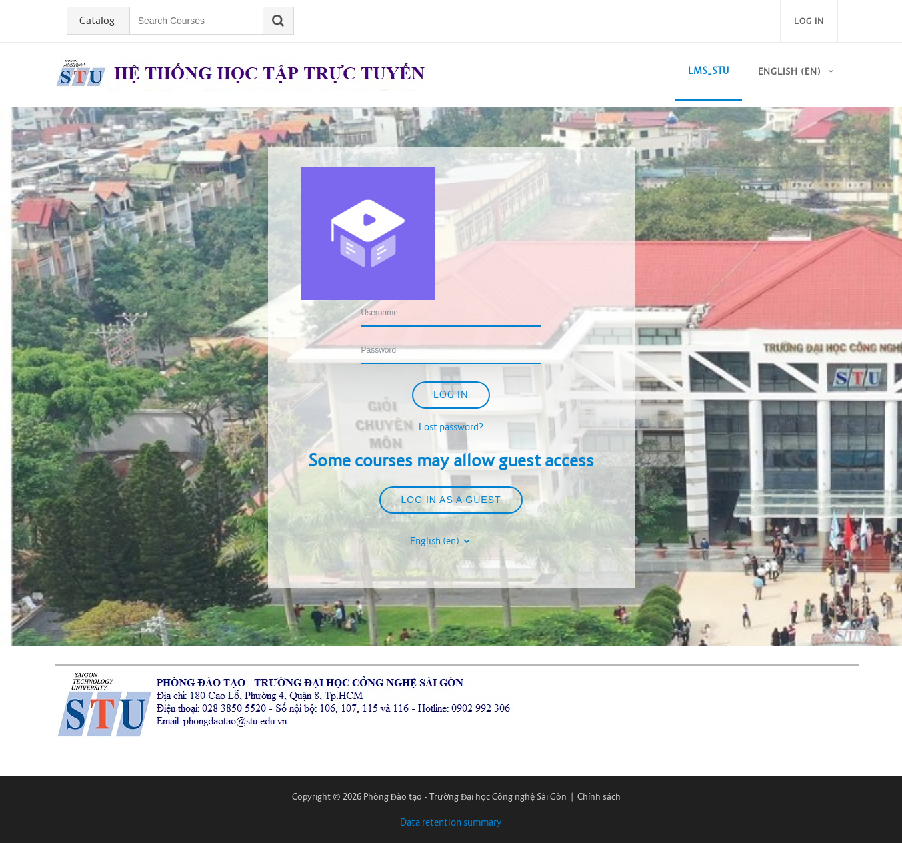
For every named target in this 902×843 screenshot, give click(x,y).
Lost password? (451, 427)
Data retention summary (451, 822)
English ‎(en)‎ (789, 71)
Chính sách (599, 796)
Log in (809, 21)
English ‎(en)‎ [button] (435, 541)
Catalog (97, 21)
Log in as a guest (451, 499)
